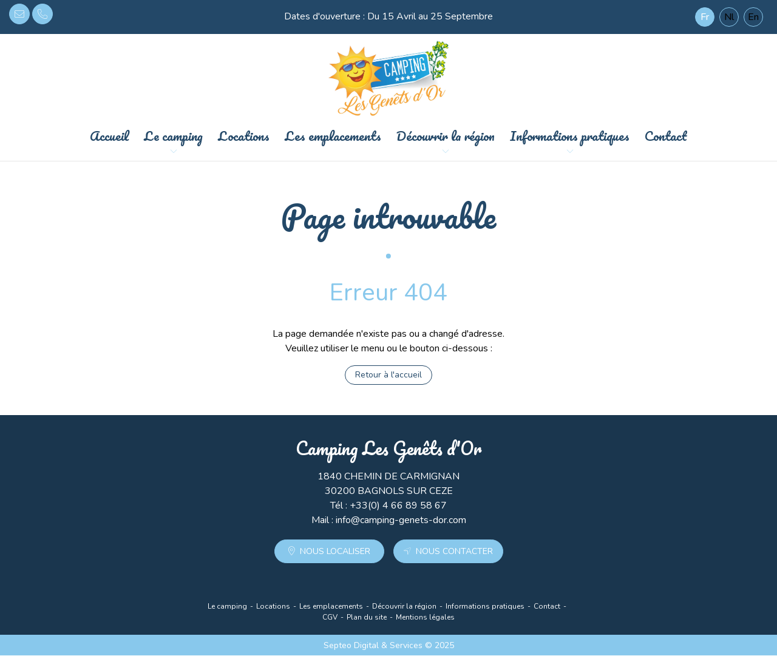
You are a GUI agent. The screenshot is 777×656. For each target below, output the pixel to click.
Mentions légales (425, 618)
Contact (666, 136)
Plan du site (367, 618)
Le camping (173, 136)
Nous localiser (335, 552)
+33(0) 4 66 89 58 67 (42, 14)
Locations (244, 136)
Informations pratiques (569, 136)
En (753, 17)
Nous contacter (454, 552)
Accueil (109, 136)
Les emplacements (333, 136)
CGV (330, 618)
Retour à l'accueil (388, 375)
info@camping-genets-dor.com (19, 14)
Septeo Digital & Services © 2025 (389, 646)
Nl (729, 17)
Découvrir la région (445, 136)
